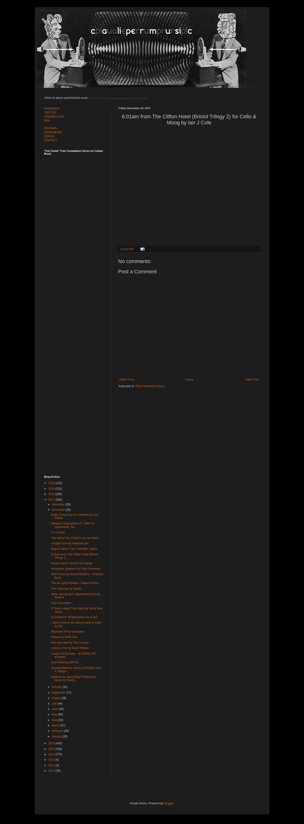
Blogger (169, 803)
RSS (47, 120)
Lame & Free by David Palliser (70, 648)
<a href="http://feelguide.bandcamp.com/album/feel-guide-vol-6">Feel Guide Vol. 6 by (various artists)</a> (77, 310)
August (56, 698)
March (56, 725)
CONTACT (51, 140)
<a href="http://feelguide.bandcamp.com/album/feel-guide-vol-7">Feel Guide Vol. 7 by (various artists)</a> (77, 207)
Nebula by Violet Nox (64, 637)
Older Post (252, 379)
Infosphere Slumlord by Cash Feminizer (75, 568)
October (57, 687)
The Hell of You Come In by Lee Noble (75, 538)
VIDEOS (49, 136)
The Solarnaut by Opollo (66, 588)
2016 (51, 743)
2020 (51, 483)
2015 (51, 749)
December (58, 504)
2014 (51, 754)
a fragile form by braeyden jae (69, 543)
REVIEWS (50, 128)
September (59, 692)
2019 (51, 488)
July (55, 703)
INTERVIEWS (53, 132)
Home (189, 379)
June (55, 709)
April (55, 720)
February (58, 730)
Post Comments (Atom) (150, 386)
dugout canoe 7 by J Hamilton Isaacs (74, 548)
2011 (51, 770)
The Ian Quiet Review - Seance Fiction (75, 583)
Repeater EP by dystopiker (68, 631)
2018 (51, 494)
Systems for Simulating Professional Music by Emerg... (73, 678)
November (58, 509)
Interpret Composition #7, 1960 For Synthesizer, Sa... (73, 525)
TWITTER (50, 112)
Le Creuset (58, 532)
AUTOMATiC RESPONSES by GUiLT (74, 617)
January (57, 736)
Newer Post (126, 379)
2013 (51, 759)
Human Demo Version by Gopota (71, 563)
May (55, 714)
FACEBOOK (52, 108)
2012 (51, 765)
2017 (51, 499)
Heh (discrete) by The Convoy (69, 642)
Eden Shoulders (61, 603)
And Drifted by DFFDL (65, 662)
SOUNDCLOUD (54, 116)
